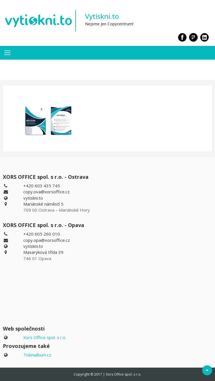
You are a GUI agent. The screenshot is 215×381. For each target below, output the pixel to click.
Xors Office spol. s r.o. (44, 337)
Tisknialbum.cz (37, 355)
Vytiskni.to (102, 16)
